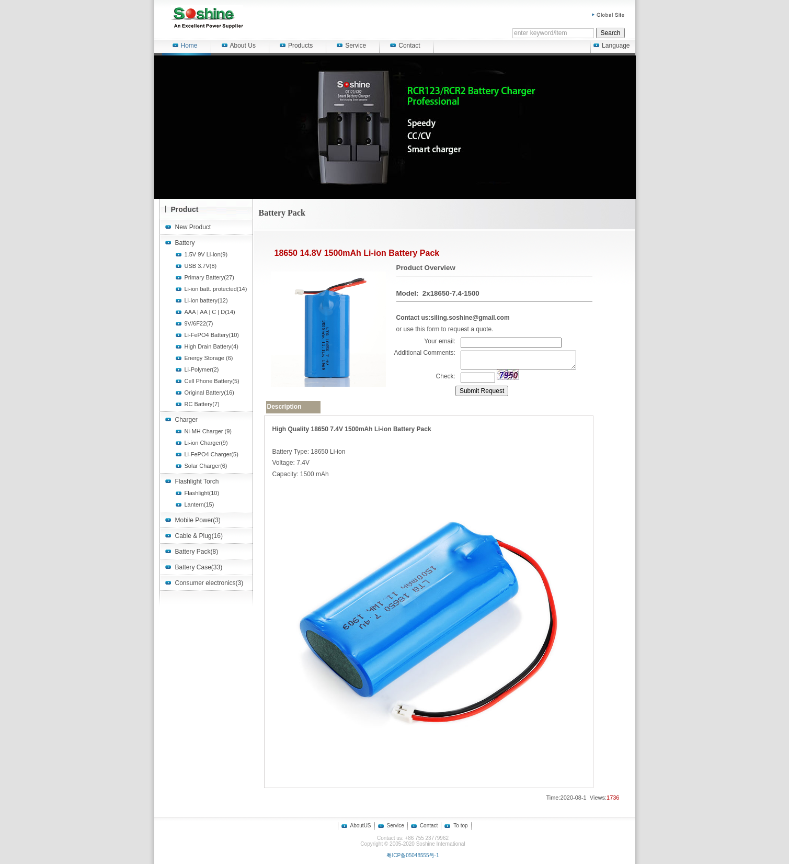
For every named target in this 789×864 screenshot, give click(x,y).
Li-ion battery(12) (206, 300)
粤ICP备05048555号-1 (412, 855)
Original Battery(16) (209, 392)
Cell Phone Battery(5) (212, 381)
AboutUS (360, 825)
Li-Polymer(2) (202, 369)
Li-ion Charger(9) (206, 443)
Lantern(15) (199, 504)
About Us (239, 45)
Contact (405, 45)
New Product (193, 227)
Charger (186, 419)
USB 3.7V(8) (201, 266)
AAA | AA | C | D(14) (210, 312)
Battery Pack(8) (197, 551)
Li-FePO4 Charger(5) (211, 454)
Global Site (608, 15)
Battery (185, 242)
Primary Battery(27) (209, 277)
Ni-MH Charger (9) (208, 431)
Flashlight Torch (197, 481)
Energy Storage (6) (209, 358)
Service (351, 45)
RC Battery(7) (202, 404)
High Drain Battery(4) (211, 346)
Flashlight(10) (202, 493)
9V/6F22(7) (199, 323)
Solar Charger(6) (206, 466)
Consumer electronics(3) (209, 583)
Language (611, 45)
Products (296, 45)
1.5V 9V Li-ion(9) (206, 254)
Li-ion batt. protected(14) (216, 289)
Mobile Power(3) (198, 520)
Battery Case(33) (199, 567)
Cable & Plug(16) (199, 536)
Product (185, 209)
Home (185, 45)
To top (460, 825)
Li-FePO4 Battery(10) (212, 335)
